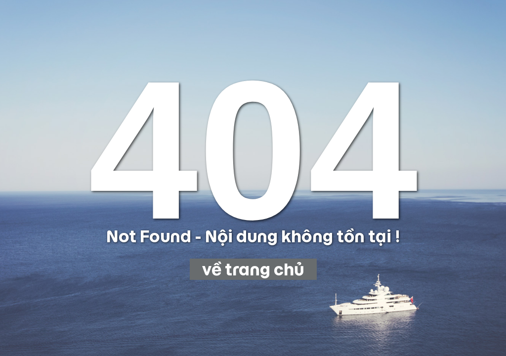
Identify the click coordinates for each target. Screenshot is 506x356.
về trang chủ (253, 269)
